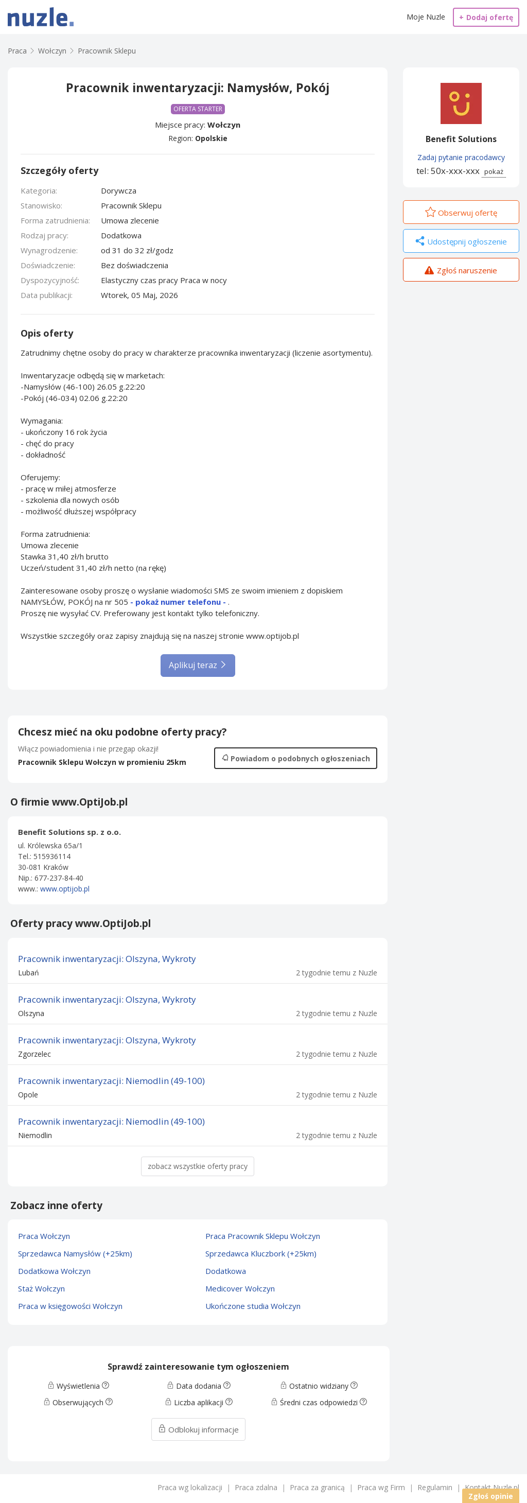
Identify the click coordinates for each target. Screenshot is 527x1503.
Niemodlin (35, 1135)
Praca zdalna (256, 1487)
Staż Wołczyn (41, 1288)
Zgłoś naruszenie (461, 271)
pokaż (493, 171)
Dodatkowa (225, 1271)
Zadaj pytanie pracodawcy (461, 157)
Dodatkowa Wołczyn (54, 1271)
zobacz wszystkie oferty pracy (198, 1166)
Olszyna (31, 1013)
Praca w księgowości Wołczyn (70, 1306)
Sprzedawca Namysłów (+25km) (75, 1253)
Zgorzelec (34, 1054)
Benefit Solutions (461, 139)
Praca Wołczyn (44, 1236)
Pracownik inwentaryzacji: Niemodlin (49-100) (111, 1081)
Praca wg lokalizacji (189, 1487)
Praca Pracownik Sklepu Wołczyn (262, 1236)
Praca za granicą (317, 1487)
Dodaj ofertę (486, 17)
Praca (17, 51)
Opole (28, 1094)
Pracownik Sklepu (107, 51)
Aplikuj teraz (198, 665)
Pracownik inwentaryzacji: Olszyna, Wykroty (107, 959)
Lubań (28, 972)
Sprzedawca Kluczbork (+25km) (261, 1253)
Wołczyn (223, 124)
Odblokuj (198, 1429)
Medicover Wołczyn (240, 1288)
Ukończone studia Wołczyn (253, 1306)
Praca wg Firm (381, 1487)
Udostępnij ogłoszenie (461, 242)
